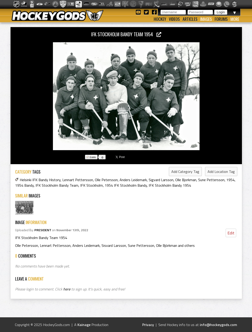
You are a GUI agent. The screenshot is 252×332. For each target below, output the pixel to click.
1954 (230, 180)
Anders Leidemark (133, 180)
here (66, 289)
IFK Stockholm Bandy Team (57, 185)
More (234, 19)
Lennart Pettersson (77, 180)
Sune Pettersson (211, 180)
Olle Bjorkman (185, 180)
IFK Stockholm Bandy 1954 (170, 185)
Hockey (160, 19)
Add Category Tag (185, 171)
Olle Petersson (106, 180)
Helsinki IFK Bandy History (40, 180)
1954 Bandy (24, 185)
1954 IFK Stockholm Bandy (126, 185)
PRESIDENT (42, 230)
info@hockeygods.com (218, 324)
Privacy (148, 324)
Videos (174, 19)
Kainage (83, 324)
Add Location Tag (221, 171)
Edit (230, 233)
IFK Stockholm (91, 185)
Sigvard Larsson (161, 180)
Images (206, 19)
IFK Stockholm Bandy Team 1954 (126, 34)
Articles (190, 19)
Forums (221, 19)
